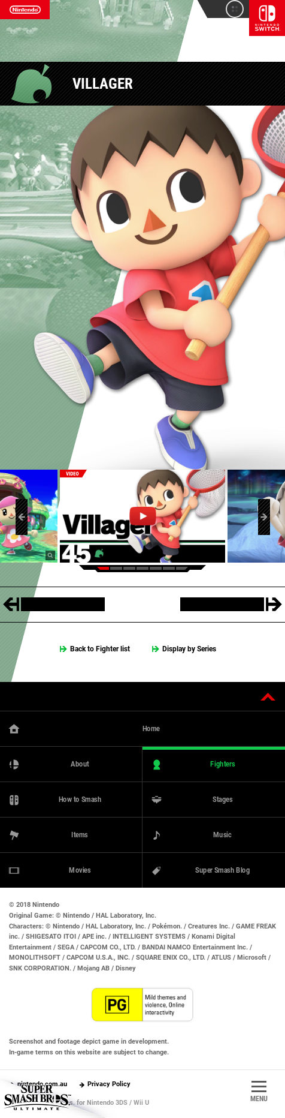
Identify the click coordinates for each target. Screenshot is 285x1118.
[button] (22, 517)
